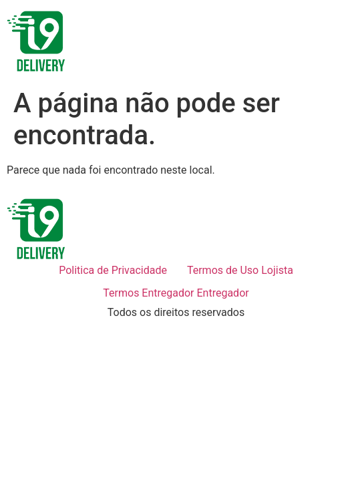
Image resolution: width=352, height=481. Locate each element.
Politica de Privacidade (113, 270)
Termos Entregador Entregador (175, 293)
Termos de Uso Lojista (240, 270)
